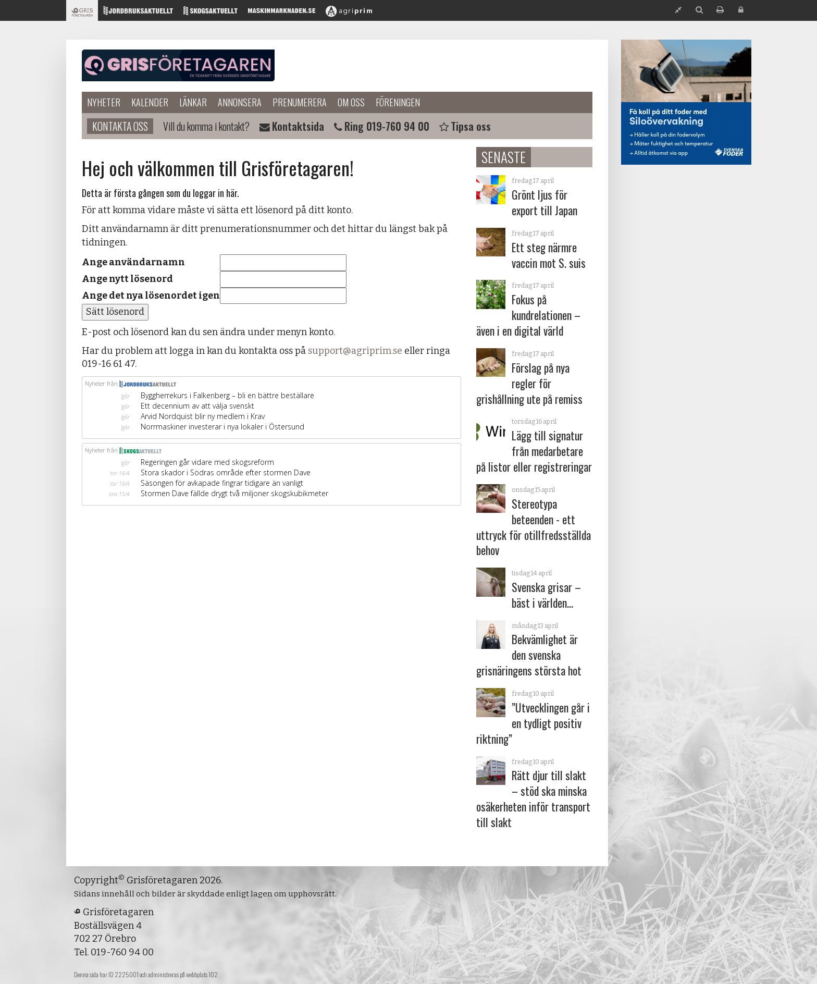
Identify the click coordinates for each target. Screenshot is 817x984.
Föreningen (398, 102)
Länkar (193, 102)
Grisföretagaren (178, 65)
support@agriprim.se (355, 350)
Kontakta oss (120, 126)
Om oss (351, 102)
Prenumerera (300, 102)
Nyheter (103, 102)
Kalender (149, 102)
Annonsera (240, 102)
